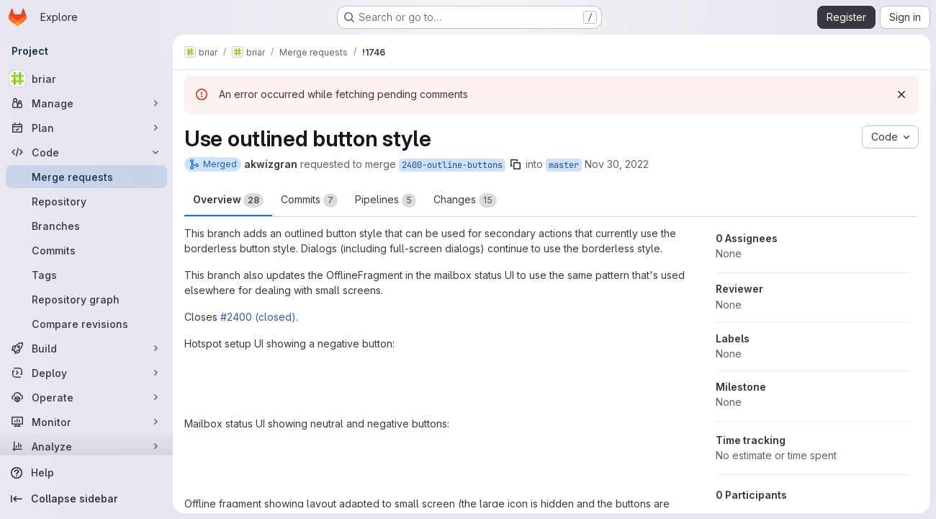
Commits (309, 200)
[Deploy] (86, 372)
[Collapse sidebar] (86, 498)
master (564, 165)
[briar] (86, 78)
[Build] (86, 348)
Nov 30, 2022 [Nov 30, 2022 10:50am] (617, 164)
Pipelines (385, 200)
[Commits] (86, 250)
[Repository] (86, 201)
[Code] (86, 152)
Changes (465, 200)
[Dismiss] (901, 94)
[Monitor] (86, 421)
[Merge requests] (86, 176)
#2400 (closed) (258, 317)
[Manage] (86, 103)
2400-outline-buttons (452, 165)
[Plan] (86, 127)
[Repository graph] (86, 299)
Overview (228, 200)
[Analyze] (86, 446)
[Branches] (86, 225)
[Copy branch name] (515, 164)
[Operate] (86, 397)
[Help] (86, 472)
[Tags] (86, 274)
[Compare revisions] (86, 323)
